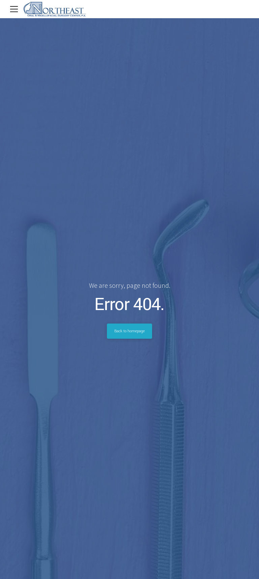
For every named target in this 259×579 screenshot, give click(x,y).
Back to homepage (129, 331)
